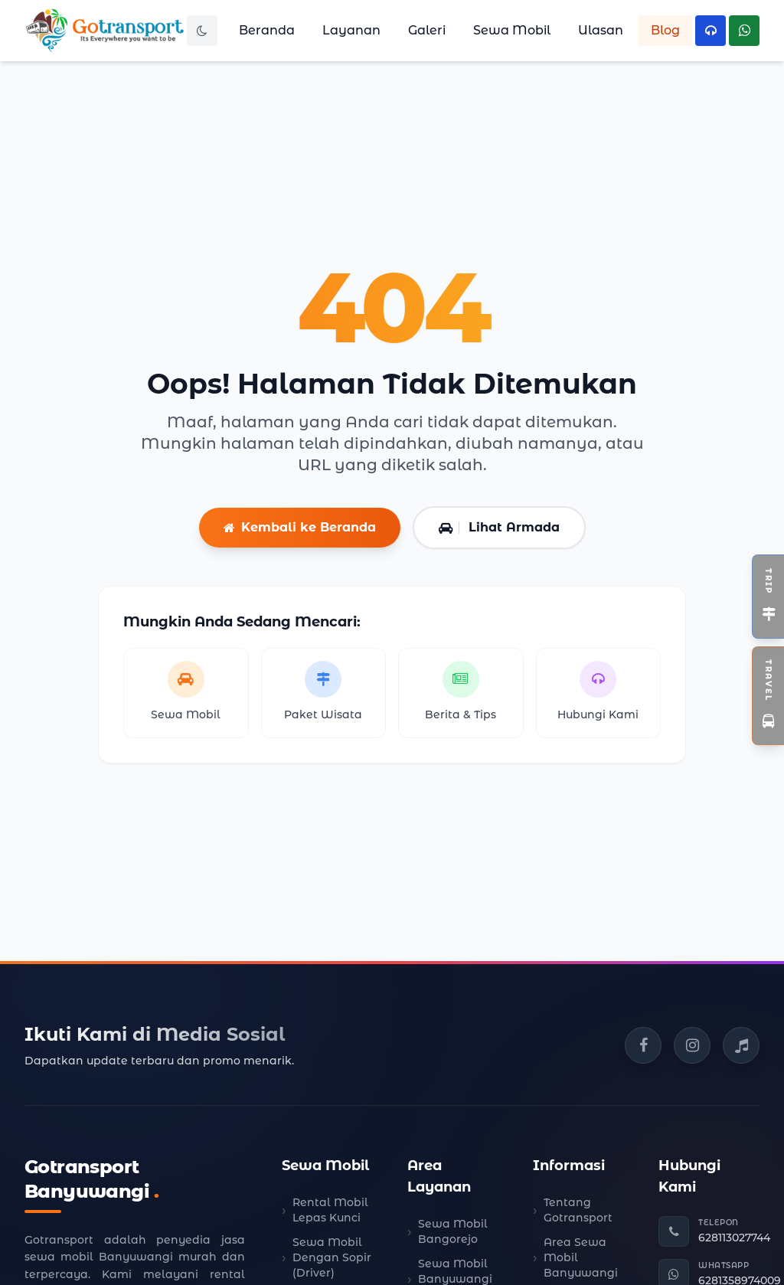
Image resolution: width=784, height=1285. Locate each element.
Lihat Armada (499, 527)
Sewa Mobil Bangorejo (453, 1231)
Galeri (427, 30)
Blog (665, 30)
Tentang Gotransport (578, 1210)
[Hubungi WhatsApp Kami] (744, 30)
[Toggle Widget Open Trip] (768, 596)
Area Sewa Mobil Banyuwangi (581, 1257)
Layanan (351, 30)
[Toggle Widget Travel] (768, 695)
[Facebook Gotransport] (643, 1045)
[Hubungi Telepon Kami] (710, 30)
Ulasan (600, 30)
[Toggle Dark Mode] (202, 30)
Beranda (267, 30)
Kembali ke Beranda (300, 527)
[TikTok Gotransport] (741, 1045)
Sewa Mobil (511, 30)
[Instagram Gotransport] (692, 1045)
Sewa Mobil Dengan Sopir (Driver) (331, 1257)
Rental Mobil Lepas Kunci (330, 1210)
